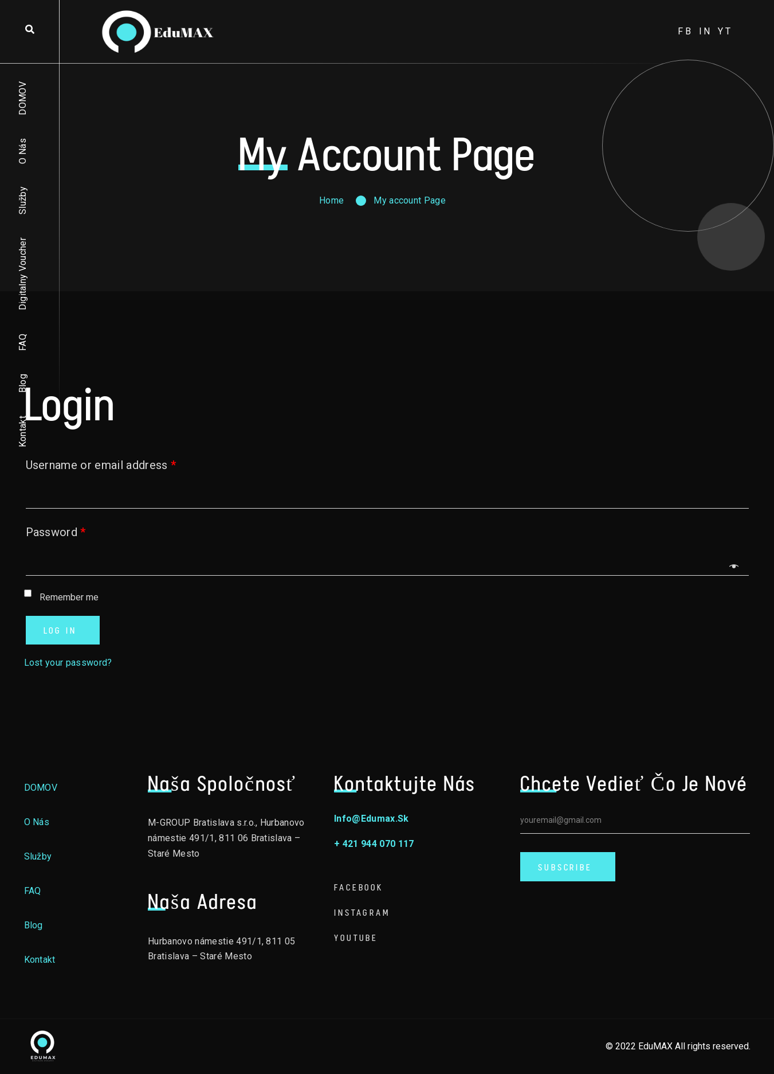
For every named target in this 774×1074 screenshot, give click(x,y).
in (706, 31)
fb (685, 31)
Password (56, 532)
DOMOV (22, 98)
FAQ (22, 342)
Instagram (362, 912)
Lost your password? (68, 662)
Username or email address (101, 465)
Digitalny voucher (22, 273)
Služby (22, 200)
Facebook (358, 887)
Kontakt (22, 431)
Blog (22, 383)
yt (725, 31)
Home (331, 200)
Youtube (356, 938)
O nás (22, 151)
